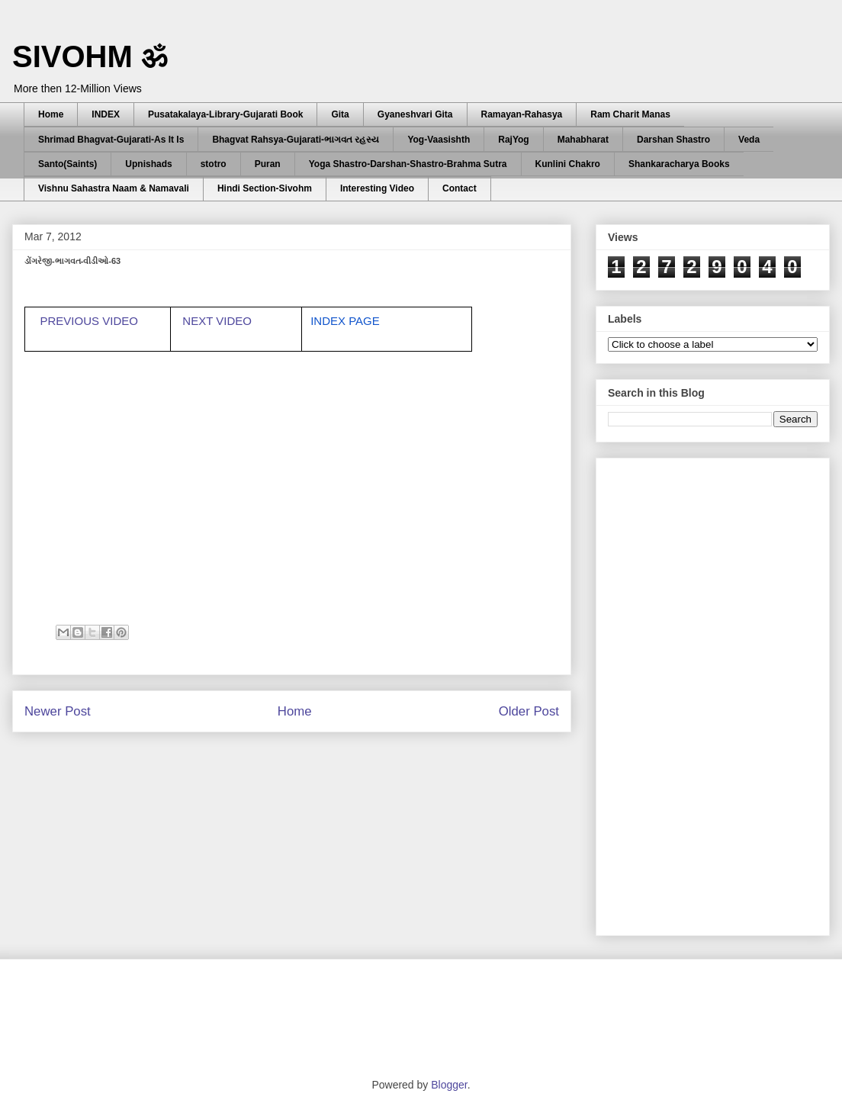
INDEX (106, 114)
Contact (459, 188)
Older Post (529, 711)
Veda (749, 139)
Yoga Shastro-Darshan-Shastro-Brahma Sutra (408, 164)
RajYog (513, 139)
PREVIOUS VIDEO (89, 320)
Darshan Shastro (673, 139)
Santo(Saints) (67, 164)
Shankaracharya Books (679, 164)
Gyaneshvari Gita (415, 114)
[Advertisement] (667, 692)
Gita (340, 114)
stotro (214, 164)
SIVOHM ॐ (90, 56)
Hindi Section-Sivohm (264, 188)
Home (50, 114)
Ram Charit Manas (630, 114)
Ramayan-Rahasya (522, 114)
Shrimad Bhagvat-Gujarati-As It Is (111, 139)
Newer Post (57, 711)
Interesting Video (377, 188)
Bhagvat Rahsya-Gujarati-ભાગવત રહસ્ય (295, 139)
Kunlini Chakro (567, 164)
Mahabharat (583, 139)
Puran (268, 164)
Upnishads (148, 164)
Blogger (449, 1085)
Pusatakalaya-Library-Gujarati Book (225, 114)
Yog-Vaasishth (438, 139)
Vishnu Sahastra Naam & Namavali (113, 188)
